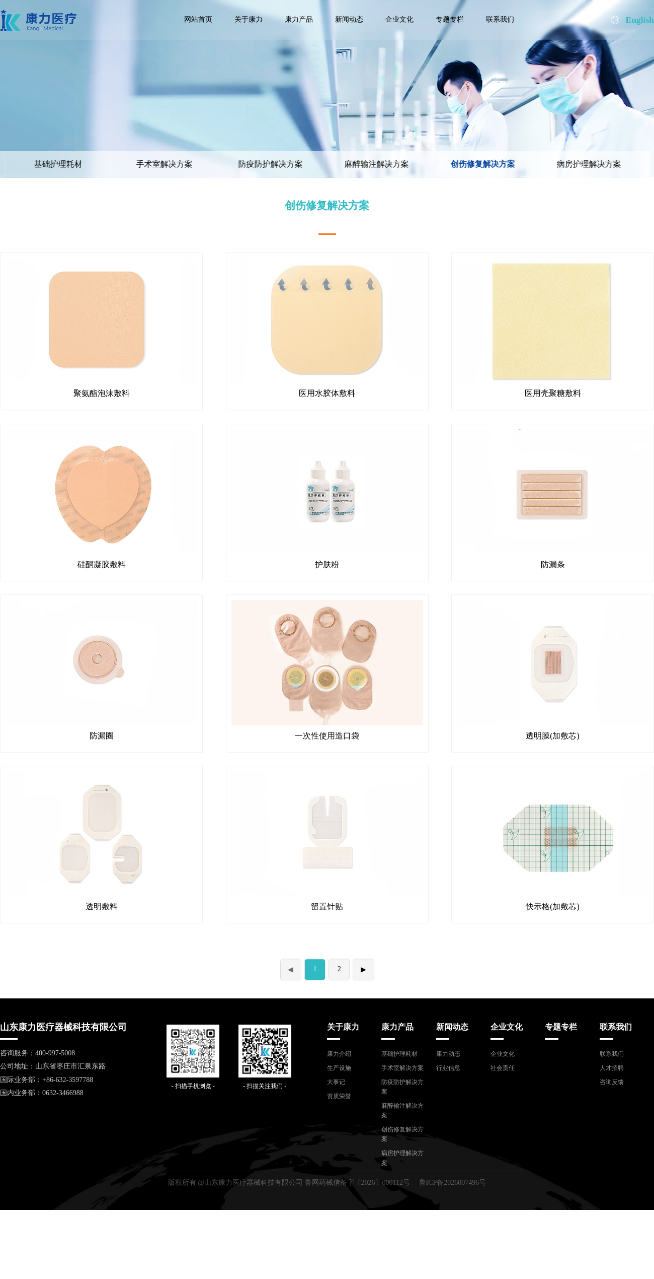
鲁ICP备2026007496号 (452, 1182)
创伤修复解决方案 (456, 164)
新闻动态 (349, 19)
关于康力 (248, 19)
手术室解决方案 (138, 164)
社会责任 (502, 1067)
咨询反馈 (612, 1082)
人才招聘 (612, 1067)
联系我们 (500, 19)
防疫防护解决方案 (244, 164)
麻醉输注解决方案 (350, 164)
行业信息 (448, 1067)
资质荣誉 (339, 1096)
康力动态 (448, 1053)
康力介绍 (339, 1053)
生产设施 (339, 1067)
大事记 (336, 1082)
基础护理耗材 (399, 1053)
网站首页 (198, 19)
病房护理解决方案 (562, 164)
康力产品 (299, 19)
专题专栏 (450, 19)
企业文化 (399, 19)
